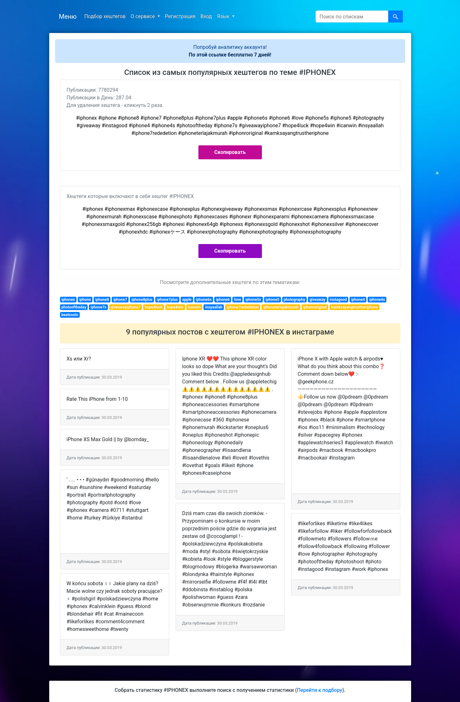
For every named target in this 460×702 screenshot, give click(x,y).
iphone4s (377, 299)
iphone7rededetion (243, 307)
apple (187, 299)
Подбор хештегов (104, 16)
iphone (85, 299)
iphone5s (253, 299)
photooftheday (73, 307)
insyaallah (213, 307)
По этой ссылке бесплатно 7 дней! (230, 55)
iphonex (68, 299)
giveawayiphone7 (126, 307)
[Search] (352, 16)
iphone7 (120, 299)
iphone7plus (167, 299)
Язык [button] (223, 16)
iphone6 (223, 299)
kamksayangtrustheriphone (354, 307)
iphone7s (98, 307)
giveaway (317, 299)
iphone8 (102, 299)
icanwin (194, 307)
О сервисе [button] (143, 16)
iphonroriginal (315, 307)
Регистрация (180, 16)
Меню (68, 16)
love (237, 299)
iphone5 (272, 299)
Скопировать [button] (230, 152)
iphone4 (358, 299)
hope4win (175, 307)
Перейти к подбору (319, 690)
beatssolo (69, 315)
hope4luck (154, 307)
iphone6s (204, 299)
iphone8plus (141, 299)
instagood (338, 299)
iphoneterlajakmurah (281, 307)
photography (294, 299)
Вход (206, 16)
